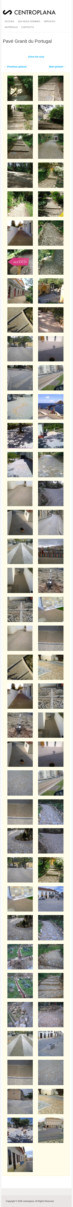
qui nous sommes (29, 21)
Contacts (27, 27)
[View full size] (36, 56)
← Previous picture (15, 66)
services (49, 21)
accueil (9, 21)
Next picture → (57, 66)
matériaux (11, 27)
